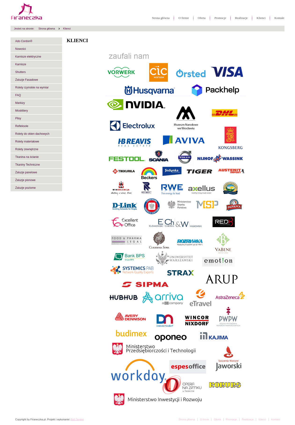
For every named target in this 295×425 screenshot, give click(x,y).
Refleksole (21, 126)
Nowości (20, 49)
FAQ (18, 95)
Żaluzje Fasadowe (26, 79)
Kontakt (279, 18)
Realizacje (241, 18)
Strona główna (161, 18)
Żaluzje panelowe (26, 172)
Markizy (20, 103)
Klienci (261, 18)
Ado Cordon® (23, 41)
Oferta (202, 18)
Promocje (220, 18)
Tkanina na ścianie (27, 157)
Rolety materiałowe (27, 141)
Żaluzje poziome (25, 187)
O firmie (183, 18)
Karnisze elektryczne (28, 56)
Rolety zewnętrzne (26, 149)
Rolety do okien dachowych (32, 133)
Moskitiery (21, 110)
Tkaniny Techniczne (27, 164)
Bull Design (77, 419)
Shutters (20, 72)
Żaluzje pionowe (25, 180)
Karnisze (20, 64)
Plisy (18, 118)
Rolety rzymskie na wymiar (32, 87)
